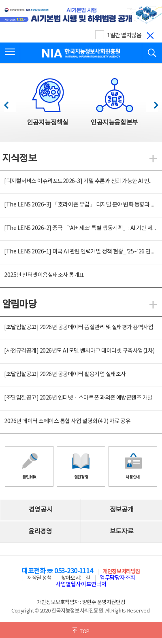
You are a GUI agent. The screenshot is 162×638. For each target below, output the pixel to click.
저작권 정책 (39, 578)
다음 (152, 103)
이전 (10, 103)
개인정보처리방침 (121, 571)
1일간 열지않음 (124, 35)
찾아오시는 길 (75, 578)
